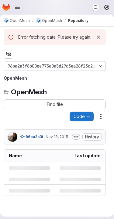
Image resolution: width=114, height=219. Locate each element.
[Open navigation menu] (17, 7)
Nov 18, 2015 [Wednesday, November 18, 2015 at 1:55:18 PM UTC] (57, 136)
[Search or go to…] (95, 7)
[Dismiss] (98, 37)
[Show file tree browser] (8, 54)
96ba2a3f (31, 136)
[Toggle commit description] (76, 137)
